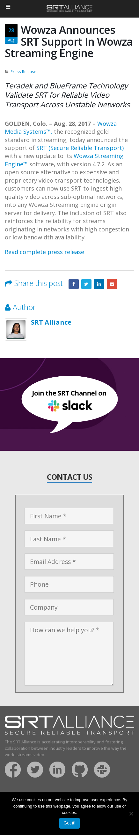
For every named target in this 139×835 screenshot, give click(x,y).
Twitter (86, 284)
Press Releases (25, 71)
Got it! (69, 822)
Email (112, 284)
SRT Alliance (51, 322)
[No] (131, 813)
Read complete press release (44, 252)
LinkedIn (99, 284)
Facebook (74, 284)
